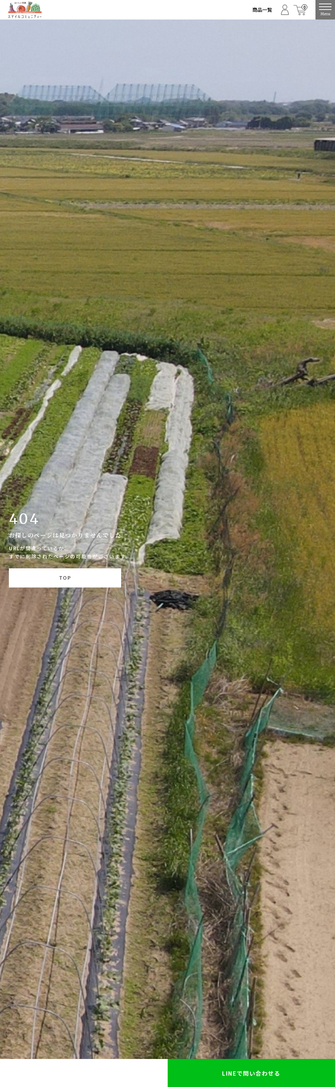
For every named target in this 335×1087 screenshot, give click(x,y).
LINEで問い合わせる (251, 1073)
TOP (65, 577)
